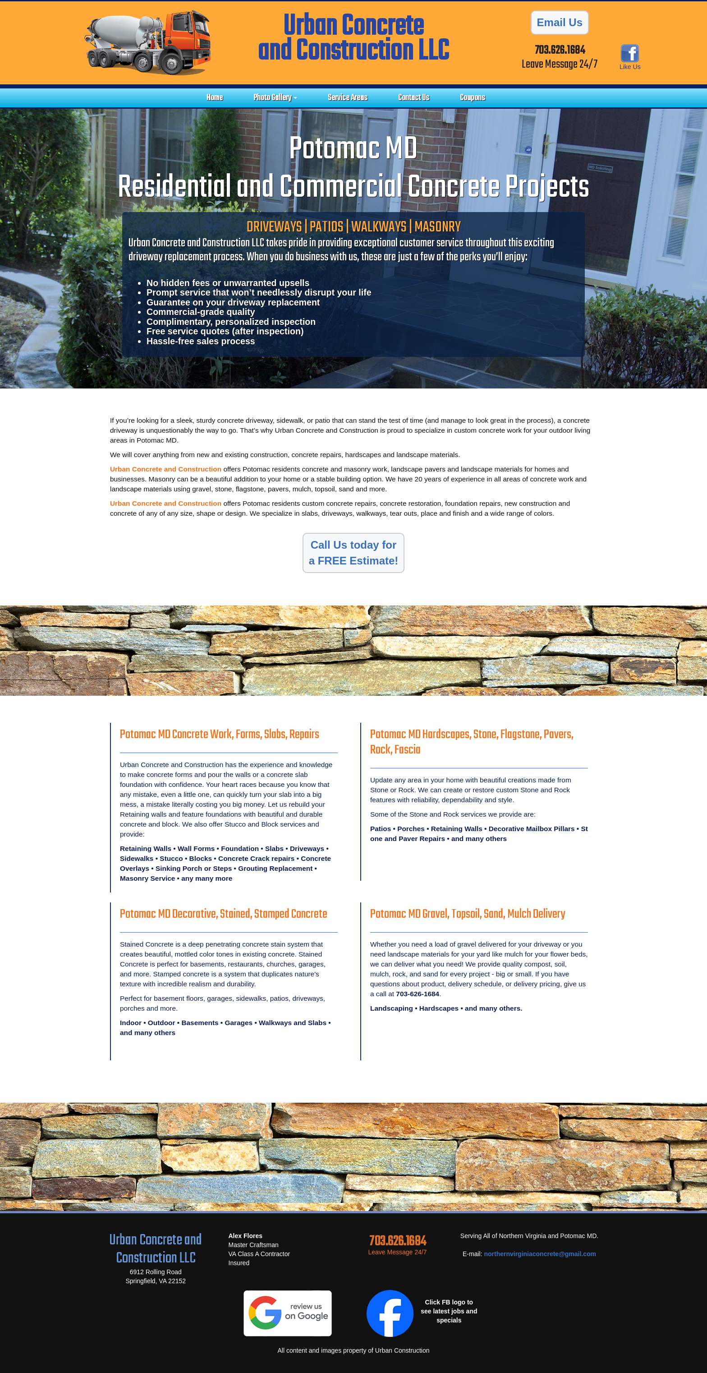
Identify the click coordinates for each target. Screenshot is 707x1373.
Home (215, 98)
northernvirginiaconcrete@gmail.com (540, 1253)
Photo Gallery (275, 98)
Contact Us (413, 98)
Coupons (472, 98)
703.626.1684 (560, 51)
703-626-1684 (417, 994)
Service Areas (347, 98)
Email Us (560, 22)
